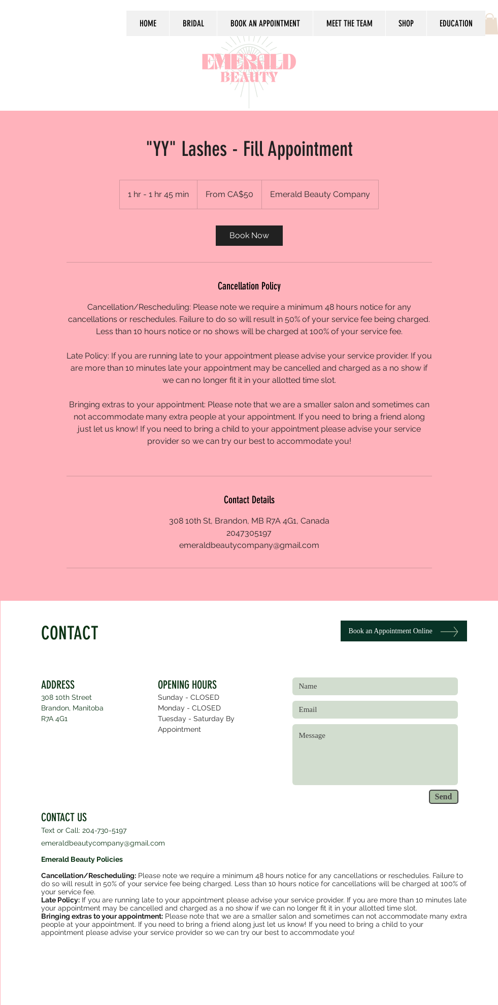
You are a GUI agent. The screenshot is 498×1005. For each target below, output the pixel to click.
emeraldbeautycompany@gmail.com (103, 843)
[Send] (443, 797)
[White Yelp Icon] (453, 976)
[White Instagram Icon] (428, 976)
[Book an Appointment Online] (404, 631)
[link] (249, 235)
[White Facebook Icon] (403, 976)
